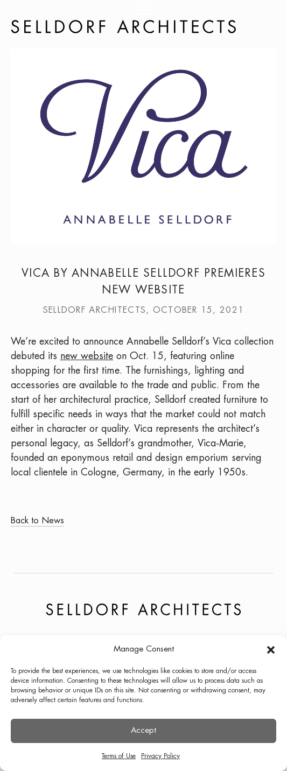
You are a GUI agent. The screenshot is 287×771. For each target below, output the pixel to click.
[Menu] (143, 12)
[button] (270, 649)
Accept (143, 730)
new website (86, 356)
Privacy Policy (160, 756)
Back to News (37, 520)
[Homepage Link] (143, 26)
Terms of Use (119, 756)
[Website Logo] (123, 26)
